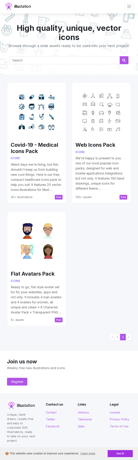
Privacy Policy (119, 419)
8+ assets (17, 320)
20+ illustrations (22, 197)
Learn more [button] (87, 453)
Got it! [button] (120, 453)
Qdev (81, 426)
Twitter (50, 419)
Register (17, 382)
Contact (51, 412)
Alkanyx (83, 412)
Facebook (52, 426)
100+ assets (83, 197)
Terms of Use (119, 426)
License (115, 412)
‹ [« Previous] (112, 337)
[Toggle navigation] (129, 6)
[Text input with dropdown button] (65, 60)
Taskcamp (85, 419)
